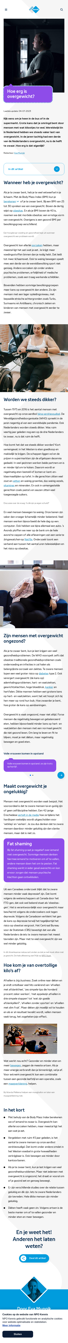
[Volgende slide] (60, 775)
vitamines (9, 485)
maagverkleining (17, 1083)
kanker (49, 687)
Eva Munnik (19, 153)
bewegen (15, 1065)
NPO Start (46, 956)
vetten (16, 481)
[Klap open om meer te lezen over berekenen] (12, 201)
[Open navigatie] (6, 9)
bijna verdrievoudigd (49, 414)
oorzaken (37, 245)
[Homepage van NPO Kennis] (34, 9)
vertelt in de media (28, 815)
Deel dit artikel (37, 1258)
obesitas (18, 210)
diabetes (44, 673)
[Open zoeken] (61, 9)
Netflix (28, 539)
